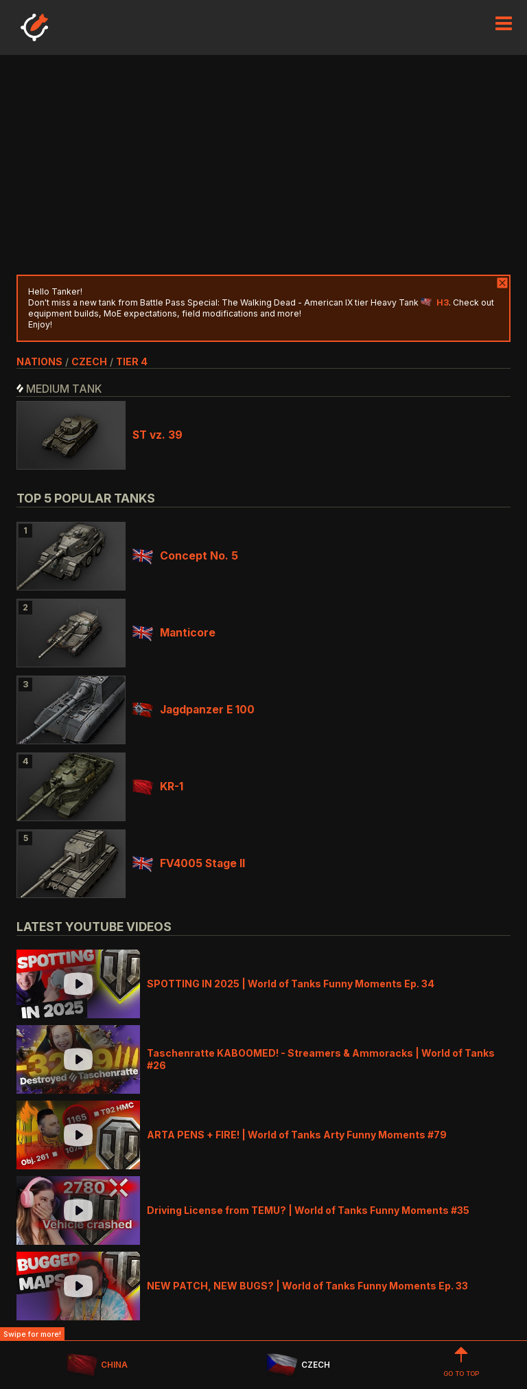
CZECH (297, 1365)
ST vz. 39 (157, 434)
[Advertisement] (263, 165)
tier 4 (132, 361)
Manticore (173, 632)
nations (39, 361)
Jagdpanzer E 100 (193, 709)
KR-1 (157, 786)
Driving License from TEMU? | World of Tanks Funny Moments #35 (308, 1210)
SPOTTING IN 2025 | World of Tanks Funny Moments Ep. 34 (290, 983)
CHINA (97, 1365)
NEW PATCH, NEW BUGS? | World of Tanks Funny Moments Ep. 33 (307, 1286)
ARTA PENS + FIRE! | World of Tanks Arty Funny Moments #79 (297, 1134)
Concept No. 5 (185, 555)
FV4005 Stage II (188, 863)
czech (89, 361)
